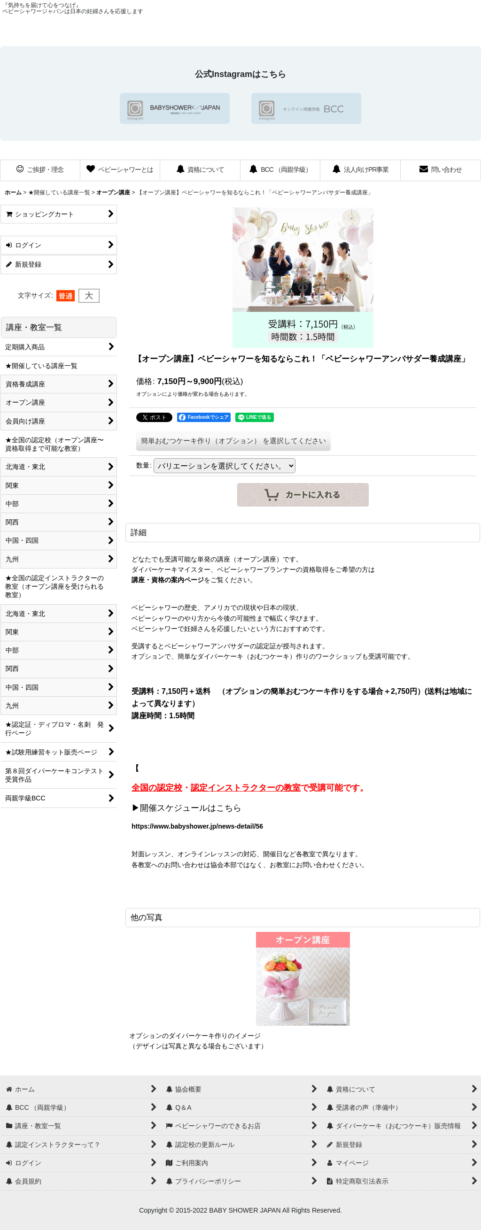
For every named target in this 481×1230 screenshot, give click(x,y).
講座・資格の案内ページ (168, 580)
